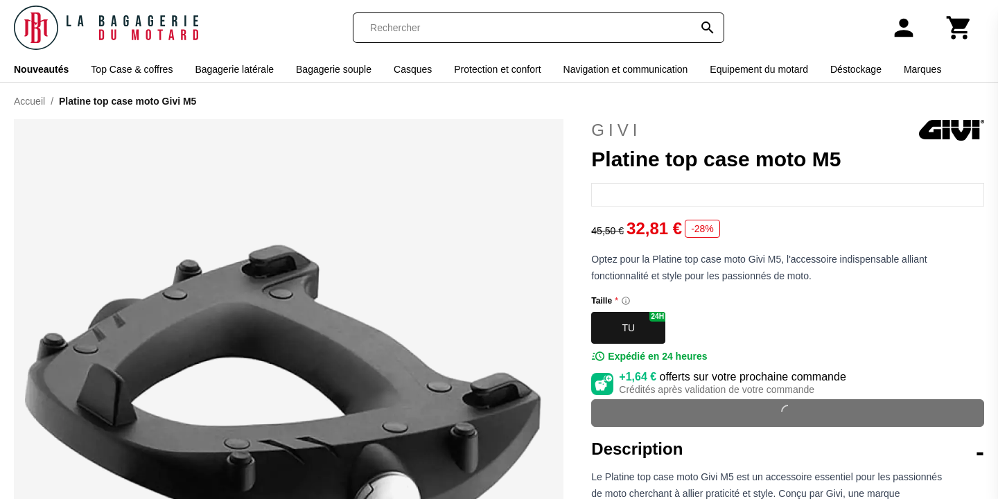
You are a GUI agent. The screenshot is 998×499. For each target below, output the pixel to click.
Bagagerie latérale (234, 69)
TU (643, 322)
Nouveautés (41, 69)
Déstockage (856, 69)
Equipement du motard (759, 69)
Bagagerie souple (333, 69)
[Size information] (626, 301)
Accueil (29, 101)
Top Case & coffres (132, 69)
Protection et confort (497, 69)
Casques (413, 69)
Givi (787, 130)
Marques (922, 69)
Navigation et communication (625, 69)
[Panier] (959, 28)
